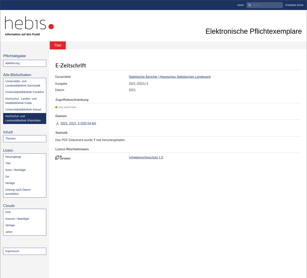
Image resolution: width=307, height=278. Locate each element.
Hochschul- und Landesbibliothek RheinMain (23, 118)
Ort (7, 176)
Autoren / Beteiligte (17, 218)
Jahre (8, 231)
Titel (8, 163)
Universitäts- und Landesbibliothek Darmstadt (22, 83)
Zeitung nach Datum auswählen (18, 192)
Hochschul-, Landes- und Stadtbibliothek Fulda (21, 101)
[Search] (265, 5)
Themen (10, 138)
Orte (8, 212)
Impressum (12, 251)
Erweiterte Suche (294, 5)
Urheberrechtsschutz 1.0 (146, 157)
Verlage (10, 183)
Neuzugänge (13, 156)
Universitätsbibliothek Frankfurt (24, 92)
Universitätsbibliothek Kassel (23, 109)
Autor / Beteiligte (15, 169)
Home (240, 5)
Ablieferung (12, 63)
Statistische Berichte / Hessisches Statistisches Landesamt (170, 76)
